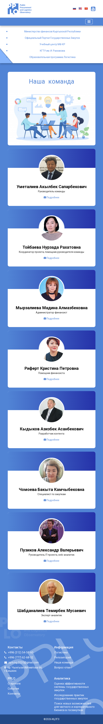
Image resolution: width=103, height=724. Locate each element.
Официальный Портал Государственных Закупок (52, 38)
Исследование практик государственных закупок (71, 697)
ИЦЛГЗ (55, 719)
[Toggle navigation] (89, 21)
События (13, 688)
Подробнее (51, 197)
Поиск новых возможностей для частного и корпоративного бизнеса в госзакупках (74, 707)
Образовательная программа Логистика (52, 57)
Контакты (14, 693)
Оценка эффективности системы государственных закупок (71, 687)
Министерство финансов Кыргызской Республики (52, 31)
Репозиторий (62, 657)
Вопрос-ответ (63, 667)
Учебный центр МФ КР (52, 44)
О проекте (14, 683)
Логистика (61, 652)
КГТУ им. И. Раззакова (52, 50)
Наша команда (63, 662)
